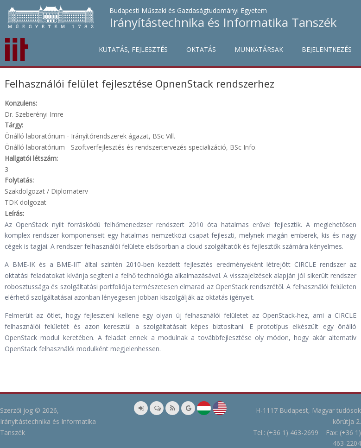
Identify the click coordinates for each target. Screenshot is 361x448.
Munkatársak (258, 49)
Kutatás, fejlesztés (133, 49)
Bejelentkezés (327, 49)
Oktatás (201, 49)
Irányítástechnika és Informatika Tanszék (223, 22)
